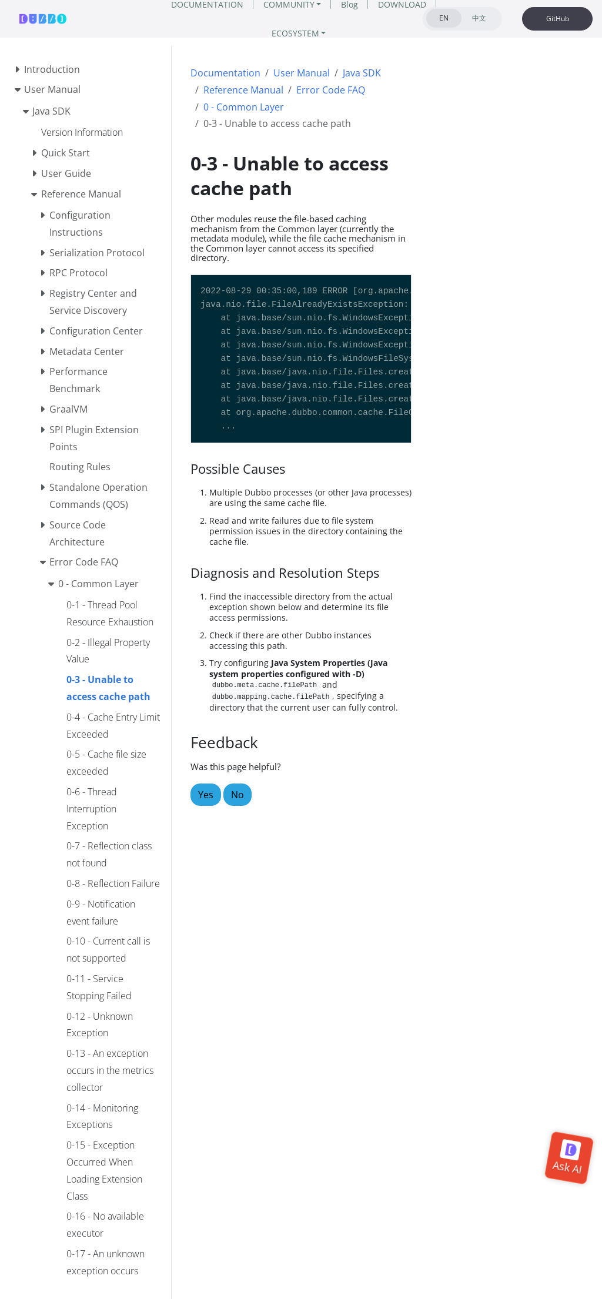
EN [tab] (444, 18)
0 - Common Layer (243, 107)
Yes (205, 794)
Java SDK (362, 72)
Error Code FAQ (330, 89)
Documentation (225, 72)
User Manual (301, 72)
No (237, 794)
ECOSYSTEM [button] (295, 33)
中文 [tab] (479, 18)
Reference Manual (243, 89)
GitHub (557, 19)
